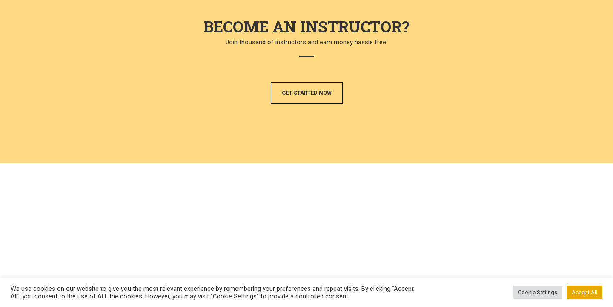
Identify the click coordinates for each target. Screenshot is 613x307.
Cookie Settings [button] (537, 292)
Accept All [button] (584, 292)
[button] (307, 93)
